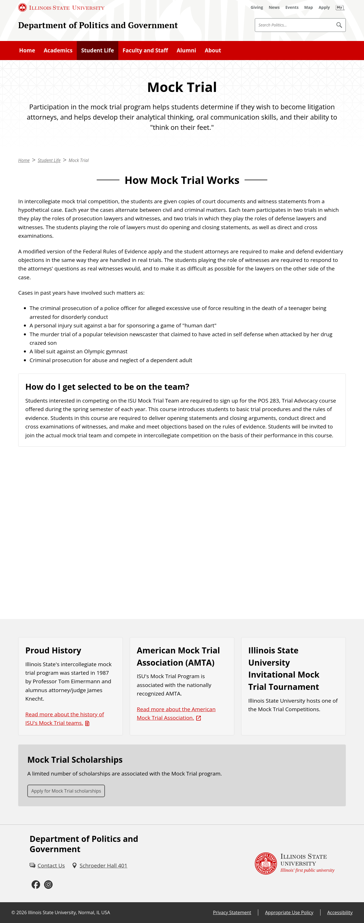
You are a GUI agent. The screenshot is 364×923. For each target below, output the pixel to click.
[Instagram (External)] (48, 885)
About (213, 50)
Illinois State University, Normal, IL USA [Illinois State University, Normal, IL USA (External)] (69, 912)
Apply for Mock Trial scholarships (66, 791)
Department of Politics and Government (98, 25)
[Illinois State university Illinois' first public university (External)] (294, 863)
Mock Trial (78, 160)
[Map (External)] (308, 7)
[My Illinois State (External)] (340, 7)
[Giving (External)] (256, 7)
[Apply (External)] (324, 7)
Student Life (97, 50)
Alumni (186, 50)
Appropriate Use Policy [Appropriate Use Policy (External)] (289, 912)
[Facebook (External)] (36, 885)
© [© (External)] (13, 912)
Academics (58, 50)
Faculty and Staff (145, 50)
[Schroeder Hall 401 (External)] (99, 865)
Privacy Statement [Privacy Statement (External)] (232, 912)
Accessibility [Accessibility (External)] (340, 912)
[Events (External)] (292, 7)
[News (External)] (274, 7)
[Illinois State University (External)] (61, 7)
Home (27, 50)
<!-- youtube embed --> (182, 533)
